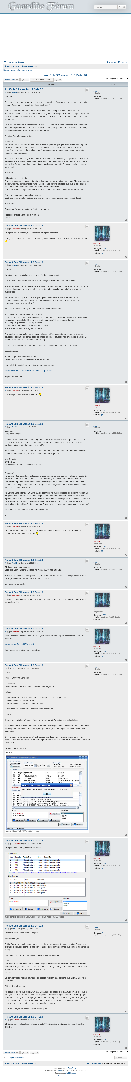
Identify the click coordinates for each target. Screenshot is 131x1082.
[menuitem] (20, 62)
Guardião (96, 243)
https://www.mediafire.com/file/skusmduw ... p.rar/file (28, 370)
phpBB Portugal (70, 1073)
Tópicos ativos (26, 70)
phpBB (59, 1070)
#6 (5, 526)
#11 (6, 844)
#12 (6, 929)
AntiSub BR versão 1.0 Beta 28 (65, 75)
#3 (5, 265)
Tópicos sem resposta (11, 70)
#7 (5, 563)
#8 (5, 595)
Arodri (95, 91)
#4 (5, 390)
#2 (5, 229)
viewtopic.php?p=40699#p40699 (19, 644)
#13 (6, 1020)
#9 (5, 632)
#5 (5, 427)
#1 (5, 92)
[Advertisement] (67, 36)
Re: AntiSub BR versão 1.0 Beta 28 (24, 225)
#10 (6, 668)
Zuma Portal (72, 1068)
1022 (104, 249)
